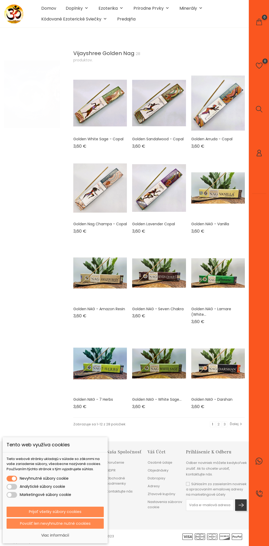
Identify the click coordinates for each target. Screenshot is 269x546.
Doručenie (115, 462)
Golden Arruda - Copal (211, 143)
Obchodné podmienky (116, 481)
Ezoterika (111, 11)
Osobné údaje (160, 462)
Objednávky (158, 470)
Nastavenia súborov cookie (165, 504)
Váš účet (157, 451)
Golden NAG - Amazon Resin (99, 313)
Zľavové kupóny (161, 493)
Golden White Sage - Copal (98, 143)
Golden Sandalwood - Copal (158, 143)
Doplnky (77, 11)
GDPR (111, 470)
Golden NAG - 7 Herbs (93, 404)
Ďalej (236, 428)
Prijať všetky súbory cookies (55, 511)
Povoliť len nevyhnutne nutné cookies (55, 523)
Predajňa (126, 21)
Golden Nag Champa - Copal (100, 228)
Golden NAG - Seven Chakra (158, 313)
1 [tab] (57, 93)
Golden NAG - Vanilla (210, 228)
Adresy (154, 486)
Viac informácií (55, 535)
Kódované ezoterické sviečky (74, 21)
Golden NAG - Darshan (211, 404)
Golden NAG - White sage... (157, 404)
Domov (48, 10)
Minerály (191, 11)
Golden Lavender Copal (153, 228)
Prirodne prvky (151, 11)
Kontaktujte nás (119, 491)
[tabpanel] (32, 94)
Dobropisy (156, 478)
